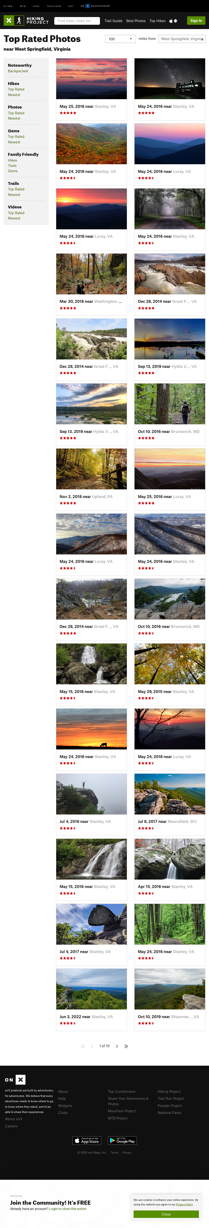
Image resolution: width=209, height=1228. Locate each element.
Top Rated (16, 89)
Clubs (63, 1112)
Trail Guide (113, 20)
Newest (14, 94)
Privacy (127, 1152)
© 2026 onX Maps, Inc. (92, 1152)
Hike (36, 5)
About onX (13, 1119)
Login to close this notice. (68, 1209)
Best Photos (136, 20)
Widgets (65, 1105)
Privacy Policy (184, 1204)
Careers (11, 1126)
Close (166, 1214)
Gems (13, 171)
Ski (71, 5)
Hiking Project (169, 1091)
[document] (166, 1208)
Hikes (12, 160)
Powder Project (170, 1105)
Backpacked (18, 71)
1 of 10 (104, 1046)
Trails (12, 165)
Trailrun (54, 5)
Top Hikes (157, 20)
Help (62, 1098)
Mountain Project (122, 1111)
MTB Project (118, 1118)
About (63, 1091)
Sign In (196, 20)
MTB (23, 5)
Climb (8, 5)
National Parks (169, 1112)
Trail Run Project (171, 1098)
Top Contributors (121, 1091)
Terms (114, 1152)
